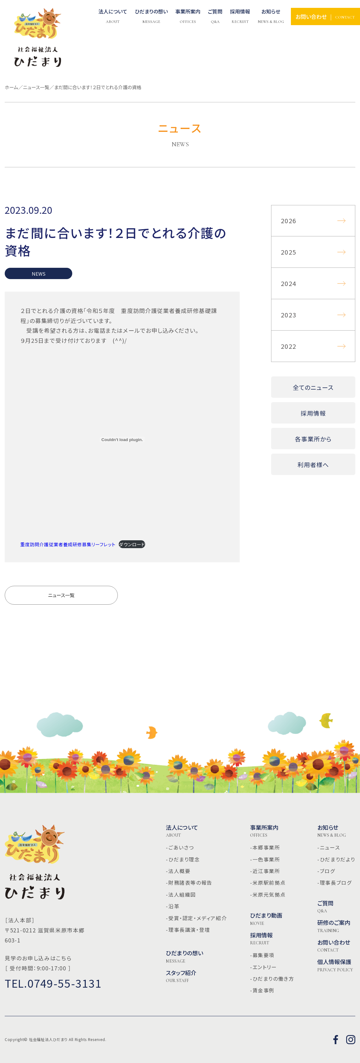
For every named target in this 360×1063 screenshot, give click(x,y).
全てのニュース (313, 387)
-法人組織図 (181, 894)
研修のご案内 (333, 926)
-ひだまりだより (336, 859)
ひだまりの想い (184, 956)
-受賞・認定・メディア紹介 (196, 918)
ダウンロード (132, 544)
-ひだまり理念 (183, 859)
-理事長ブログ (334, 882)
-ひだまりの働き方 (272, 978)
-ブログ (326, 870)
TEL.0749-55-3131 (53, 983)
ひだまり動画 (266, 918)
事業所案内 (264, 831)
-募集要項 (262, 955)
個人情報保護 (335, 965)
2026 (288, 220)
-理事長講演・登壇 (188, 929)
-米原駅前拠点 (268, 882)
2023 (288, 314)
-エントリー (263, 966)
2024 (288, 283)
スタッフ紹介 (181, 976)
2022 (288, 346)
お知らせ (271, 16)
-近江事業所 (265, 870)
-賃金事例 (262, 990)
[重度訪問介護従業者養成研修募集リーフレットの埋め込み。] (122, 439)
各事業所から (313, 438)
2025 (288, 251)
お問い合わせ (333, 945)
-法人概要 (178, 870)
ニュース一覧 (61, 595)
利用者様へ (313, 464)
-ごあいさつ (180, 847)
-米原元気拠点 (268, 894)
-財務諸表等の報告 (189, 882)
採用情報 (313, 413)
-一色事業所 (265, 859)
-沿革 (172, 906)
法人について (112, 16)
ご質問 (325, 906)
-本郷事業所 (265, 847)
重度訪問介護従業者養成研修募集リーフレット (68, 544)
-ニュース (328, 847)
